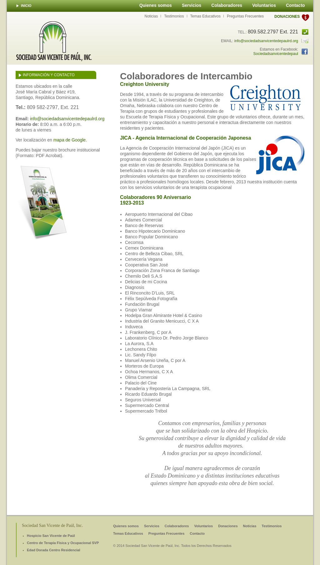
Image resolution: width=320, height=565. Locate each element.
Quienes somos (155, 5)
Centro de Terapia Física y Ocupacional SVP (63, 543)
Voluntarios (264, 5)
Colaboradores (226, 5)
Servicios (191, 5)
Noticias (151, 16)
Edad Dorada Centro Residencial (53, 550)
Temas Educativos (205, 16)
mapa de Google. (70, 139)
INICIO (26, 5)
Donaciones (287, 16)
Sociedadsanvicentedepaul (275, 54)
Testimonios (174, 16)
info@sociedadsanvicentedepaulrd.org (266, 41)
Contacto (295, 5)
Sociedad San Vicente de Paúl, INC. (54, 41)
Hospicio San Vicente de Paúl (51, 536)
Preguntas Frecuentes (245, 16)
